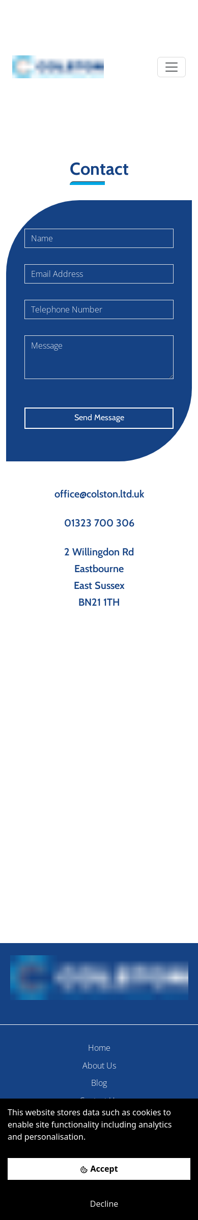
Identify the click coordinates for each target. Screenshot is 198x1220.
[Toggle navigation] (171, 67)
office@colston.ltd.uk (99, 494)
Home (99, 1047)
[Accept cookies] (99, 1169)
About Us (99, 1065)
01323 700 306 (99, 523)
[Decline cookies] (99, 1203)
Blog (99, 1082)
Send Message (99, 417)
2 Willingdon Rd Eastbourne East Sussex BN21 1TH (99, 577)
